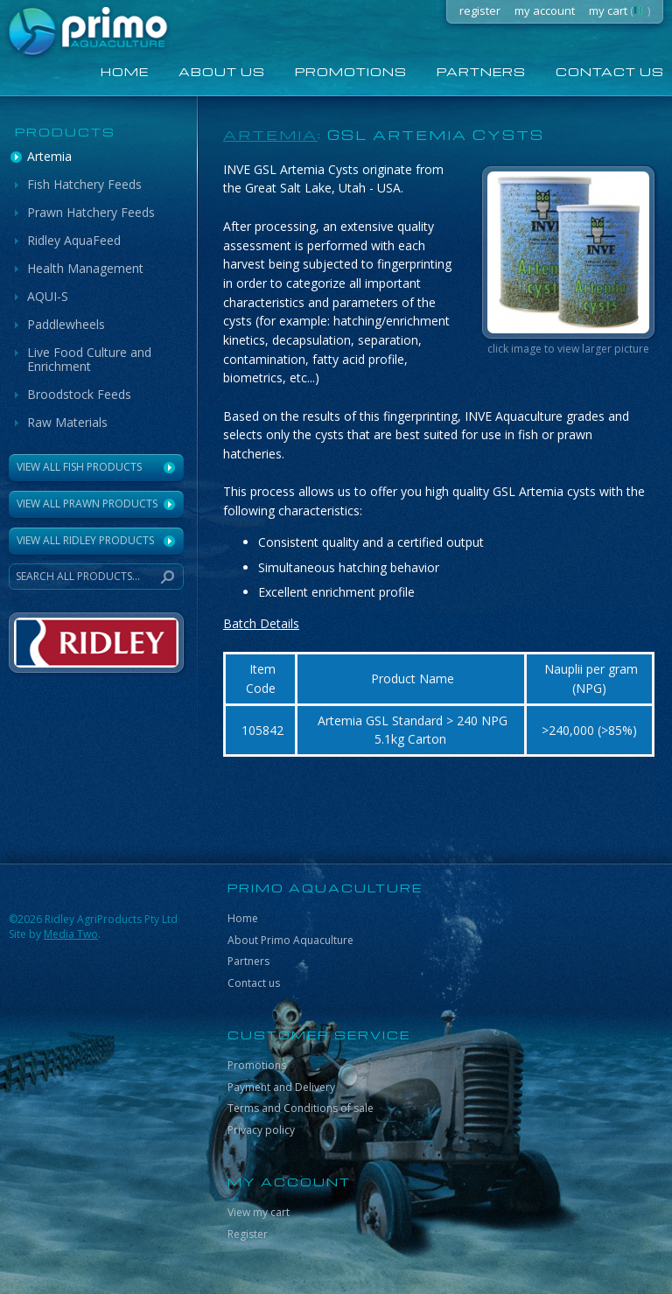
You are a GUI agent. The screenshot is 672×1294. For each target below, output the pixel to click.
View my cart (259, 1212)
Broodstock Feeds (79, 394)
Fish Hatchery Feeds (84, 184)
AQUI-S (47, 296)
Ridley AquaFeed (74, 240)
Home (243, 918)
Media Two (71, 934)
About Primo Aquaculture (291, 940)
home (125, 71)
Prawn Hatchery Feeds (91, 212)
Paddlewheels (66, 324)
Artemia (49, 156)
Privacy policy (261, 1130)
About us (221, 71)
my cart (619, 10)
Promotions (351, 71)
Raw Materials (67, 422)
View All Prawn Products (87, 503)
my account (544, 10)
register (479, 10)
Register (248, 1234)
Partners (481, 71)
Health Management (85, 268)
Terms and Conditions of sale (301, 1108)
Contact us (254, 983)
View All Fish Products (79, 466)
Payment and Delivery (281, 1087)
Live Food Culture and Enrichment (89, 359)
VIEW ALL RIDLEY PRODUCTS (85, 540)
